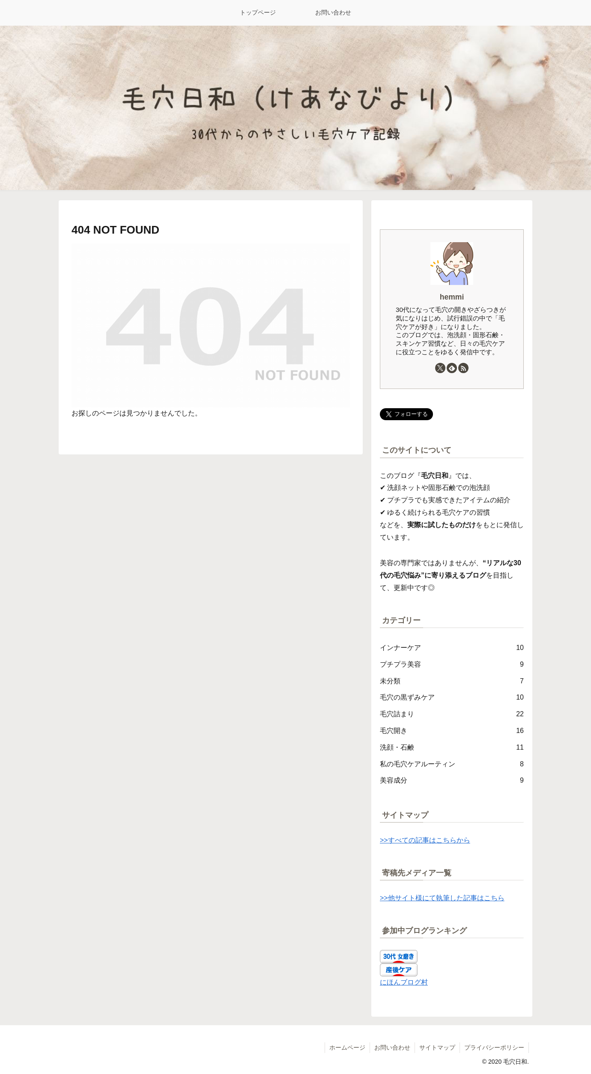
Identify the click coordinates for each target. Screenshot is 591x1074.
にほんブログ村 (404, 982)
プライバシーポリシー (494, 1047)
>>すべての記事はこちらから (425, 840)
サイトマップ (437, 1047)
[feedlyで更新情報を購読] (452, 368)
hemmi (452, 297)
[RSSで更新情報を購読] (463, 368)
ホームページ (347, 1047)
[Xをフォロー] (440, 368)
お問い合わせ (392, 1047)
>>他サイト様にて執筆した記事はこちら (442, 898)
